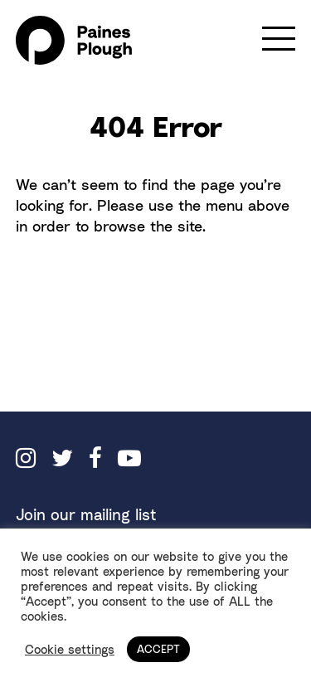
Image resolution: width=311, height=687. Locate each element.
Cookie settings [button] (69, 649)
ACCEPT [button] (158, 648)
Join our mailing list (86, 514)
